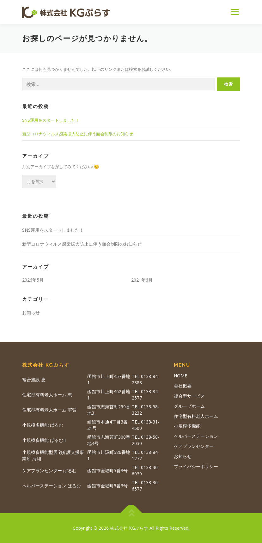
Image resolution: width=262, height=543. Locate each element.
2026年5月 (33, 280)
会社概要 (183, 386)
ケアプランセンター (194, 446)
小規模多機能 (187, 426)
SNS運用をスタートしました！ (50, 120)
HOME (180, 376)
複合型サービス (189, 396)
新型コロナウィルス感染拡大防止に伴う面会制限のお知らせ (77, 134)
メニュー (234, 12)
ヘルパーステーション (196, 436)
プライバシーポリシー (196, 466)
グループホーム (189, 406)
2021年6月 (142, 280)
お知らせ (31, 312)
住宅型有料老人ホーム (196, 416)
